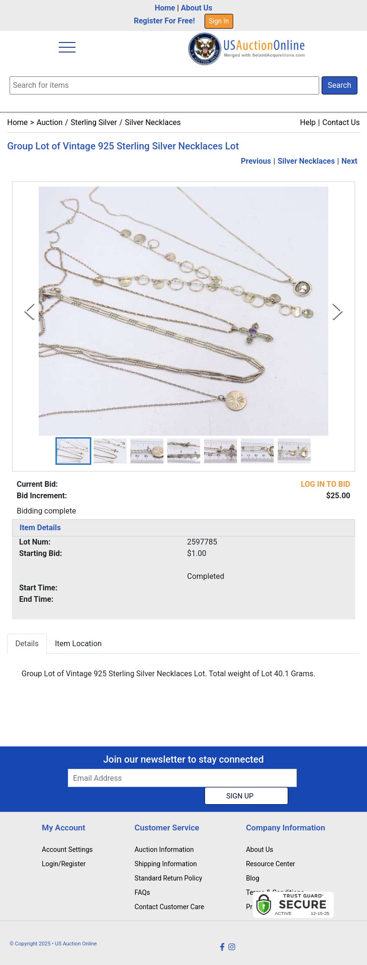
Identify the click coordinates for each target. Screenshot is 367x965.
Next (349, 161)
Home (165, 7)
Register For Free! (164, 20)
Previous (256, 161)
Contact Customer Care (170, 907)
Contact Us (341, 122)
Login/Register (64, 864)
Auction (49, 122)
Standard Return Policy (169, 878)
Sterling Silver (94, 122)
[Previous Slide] (29, 311)
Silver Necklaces (153, 122)
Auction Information (164, 849)
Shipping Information (166, 864)
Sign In (219, 21)
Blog (252, 878)
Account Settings (67, 849)
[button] (73, 451)
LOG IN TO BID (325, 484)
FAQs (143, 892)
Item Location (78, 643)
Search (339, 85)
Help (308, 122)
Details (27, 643)
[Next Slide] (337, 311)
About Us (196, 7)
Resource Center (270, 864)
